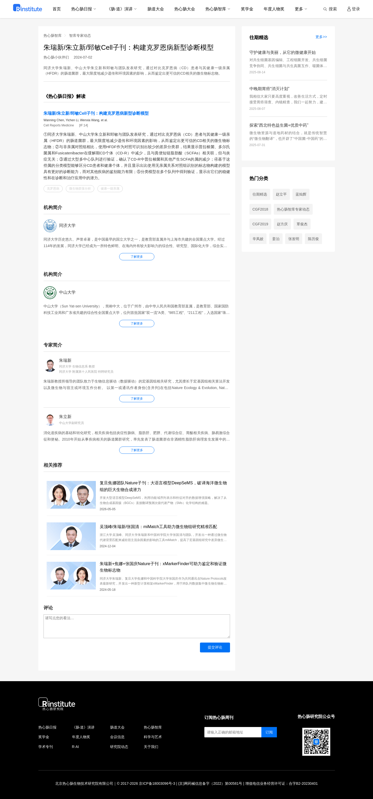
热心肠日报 (47, 727)
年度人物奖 (81, 737)
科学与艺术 (153, 737)
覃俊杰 (302, 224)
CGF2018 (260, 209)
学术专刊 (45, 747)
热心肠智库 (53, 35)
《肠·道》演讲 (83, 727)
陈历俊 (313, 239)
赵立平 (281, 194)
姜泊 (275, 239)
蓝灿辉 (301, 194)
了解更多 (137, 398)
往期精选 (258, 37)
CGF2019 (260, 224)
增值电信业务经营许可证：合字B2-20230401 (281, 783)
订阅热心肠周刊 (218, 717)
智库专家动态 (80, 35)
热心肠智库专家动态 (293, 209)
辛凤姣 (258, 239)
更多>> (321, 37)
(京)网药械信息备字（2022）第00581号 (210, 783)
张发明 (293, 239)
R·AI (75, 747)
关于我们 (151, 747)
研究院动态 (119, 747)
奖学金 (43, 737)
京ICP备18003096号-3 (157, 783)
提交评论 (215, 647)
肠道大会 (117, 727)
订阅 (269, 732)
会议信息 (117, 737)
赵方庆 (282, 224)
